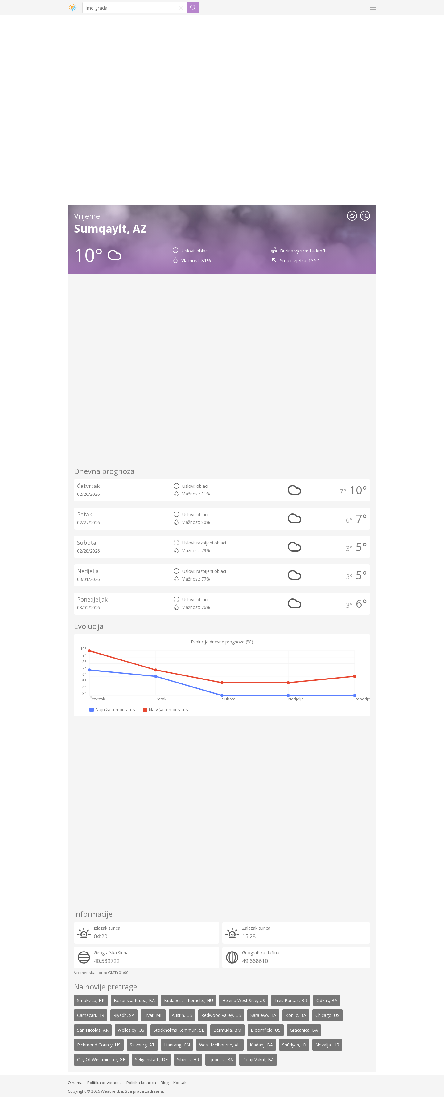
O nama (75, 1082)
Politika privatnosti (104, 1082)
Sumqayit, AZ (110, 228)
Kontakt (180, 1082)
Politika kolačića (141, 1082)
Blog (165, 1082)
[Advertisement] (114, 110)
